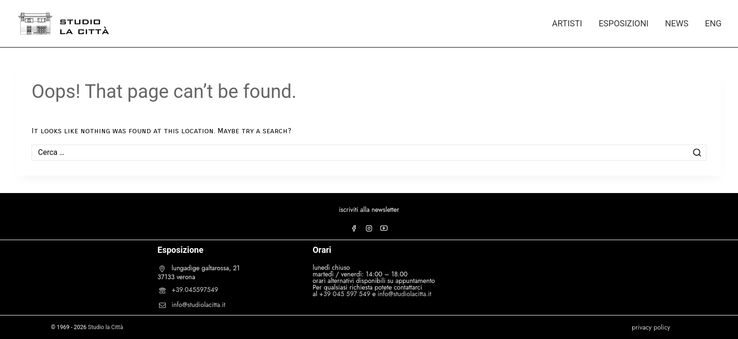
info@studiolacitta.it (198, 304)
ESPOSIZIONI (624, 23)
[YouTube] (384, 228)
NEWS (677, 23)
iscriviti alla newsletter (369, 209)
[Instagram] (369, 228)
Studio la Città (105, 327)
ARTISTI (567, 23)
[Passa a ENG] (709, 23)
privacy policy (651, 327)
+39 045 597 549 (344, 294)
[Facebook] (354, 228)
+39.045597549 (195, 289)
